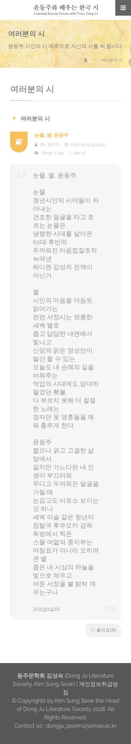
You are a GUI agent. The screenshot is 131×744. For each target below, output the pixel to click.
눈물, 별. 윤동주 (51, 135)
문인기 (53, 144)
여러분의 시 (35, 118)
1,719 (59, 153)
